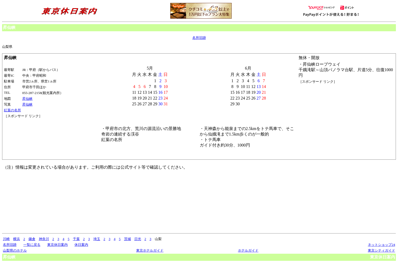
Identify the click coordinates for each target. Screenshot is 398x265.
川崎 (6, 239)
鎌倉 (32, 239)
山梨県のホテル (15, 250)
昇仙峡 (27, 99)
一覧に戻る (31, 245)
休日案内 (81, 245)
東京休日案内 (57, 245)
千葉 (76, 239)
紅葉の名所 (12, 110)
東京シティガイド (381, 250)
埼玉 (96, 239)
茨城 (127, 239)
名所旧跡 (199, 38)
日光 (137, 239)
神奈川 (44, 239)
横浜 (16, 239)
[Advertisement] (27, 138)
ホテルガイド (248, 250)
